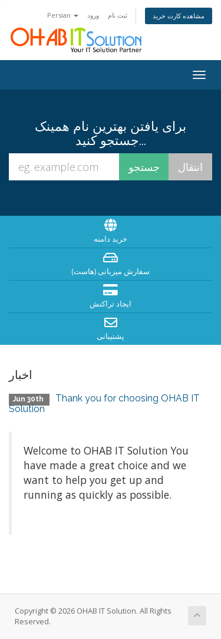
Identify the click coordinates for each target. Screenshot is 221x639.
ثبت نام (117, 15)
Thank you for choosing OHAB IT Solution (104, 403)
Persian (62, 15)
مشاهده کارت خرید (178, 15)
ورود (93, 15)
